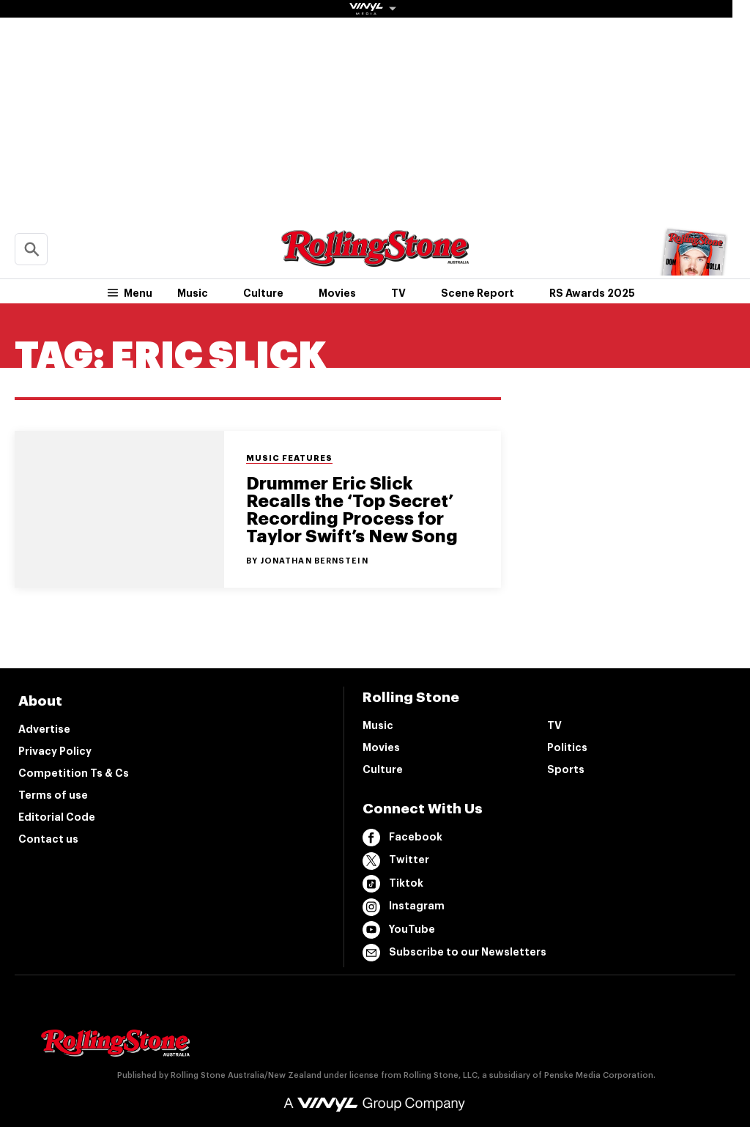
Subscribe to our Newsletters (454, 952)
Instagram (404, 907)
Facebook (402, 837)
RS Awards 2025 (592, 293)
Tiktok (393, 884)
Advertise (44, 729)
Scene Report (477, 293)
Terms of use (53, 795)
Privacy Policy (55, 751)
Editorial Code (56, 817)
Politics (567, 747)
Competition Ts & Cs (73, 773)
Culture (263, 293)
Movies (337, 293)
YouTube (399, 930)
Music (192, 293)
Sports (565, 769)
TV (398, 293)
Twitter (396, 861)
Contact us (48, 839)
